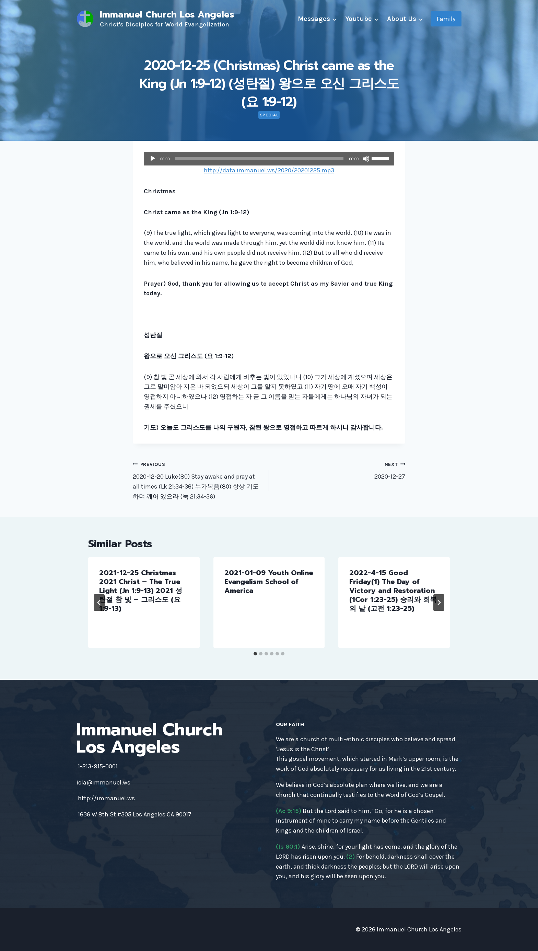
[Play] (152, 158)
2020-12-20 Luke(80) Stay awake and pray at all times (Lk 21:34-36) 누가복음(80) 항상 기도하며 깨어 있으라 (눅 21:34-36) (198, 479)
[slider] (259, 158)
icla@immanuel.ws (103, 782)
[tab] (255, 653)
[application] (269, 158)
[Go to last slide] (99, 602)
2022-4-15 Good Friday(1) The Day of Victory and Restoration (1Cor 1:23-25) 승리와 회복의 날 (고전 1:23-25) (393, 591)
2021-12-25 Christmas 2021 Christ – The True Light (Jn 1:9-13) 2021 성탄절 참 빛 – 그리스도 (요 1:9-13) (140, 591)
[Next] (438, 602)
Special (269, 114)
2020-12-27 (340, 470)
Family (446, 19)
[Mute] (366, 158)
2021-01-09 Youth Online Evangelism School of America (268, 582)
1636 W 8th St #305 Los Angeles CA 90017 (134, 814)
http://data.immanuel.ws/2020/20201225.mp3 (269, 170)
